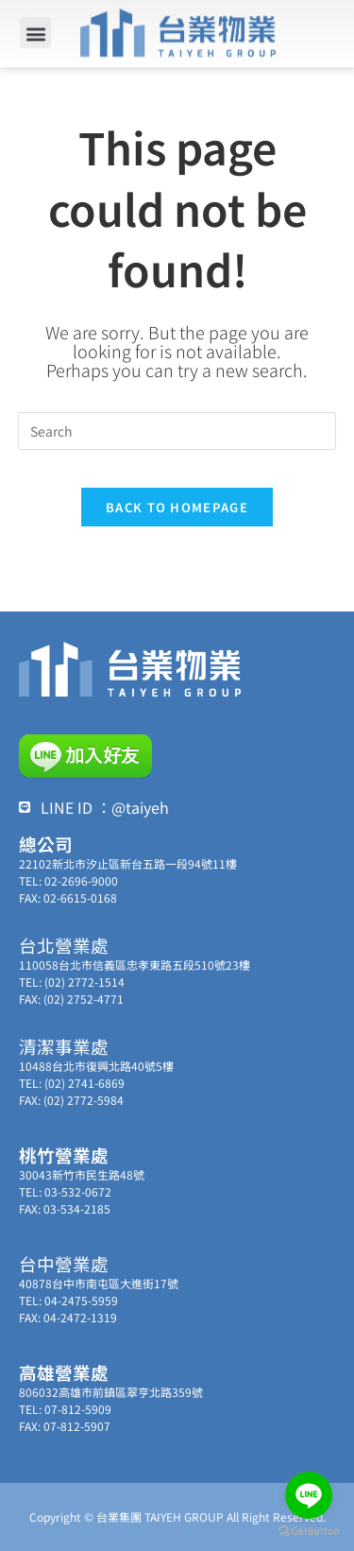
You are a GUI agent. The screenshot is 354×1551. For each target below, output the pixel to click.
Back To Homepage (177, 507)
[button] (35, 29)
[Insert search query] (177, 431)
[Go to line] (308, 1495)
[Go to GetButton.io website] (308, 1531)
